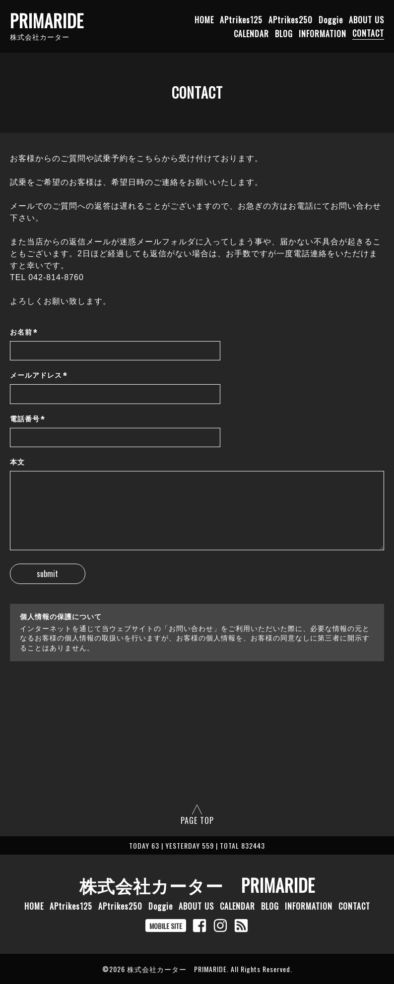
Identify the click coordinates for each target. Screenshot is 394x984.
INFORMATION (322, 33)
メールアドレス (38, 375)
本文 (17, 462)
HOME (204, 19)
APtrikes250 (290, 19)
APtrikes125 (241, 19)
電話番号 (27, 419)
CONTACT (368, 33)
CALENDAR (251, 33)
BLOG (284, 33)
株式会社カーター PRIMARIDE (197, 885)
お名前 (24, 332)
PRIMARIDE (47, 20)
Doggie (331, 19)
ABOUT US (366, 19)
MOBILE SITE (165, 926)
